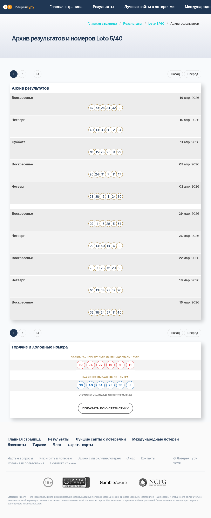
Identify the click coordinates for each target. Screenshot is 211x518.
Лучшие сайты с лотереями (149, 7)
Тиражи (39, 444)
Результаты (132, 23)
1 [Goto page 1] (13, 74)
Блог (57, 444)
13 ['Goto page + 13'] (37, 74)
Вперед (192, 74)
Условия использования (26, 463)
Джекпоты (17, 444)
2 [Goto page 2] (22, 74)
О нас (131, 458)
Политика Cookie (63, 463)
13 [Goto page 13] (37, 333)
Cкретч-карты (80, 444)
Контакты (148, 458)
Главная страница (102, 23)
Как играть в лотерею (55, 458)
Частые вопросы (20, 458)
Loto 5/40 (156, 23)
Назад (175, 74)
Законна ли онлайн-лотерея (99, 458)
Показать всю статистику (105, 408)
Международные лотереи (155, 439)
